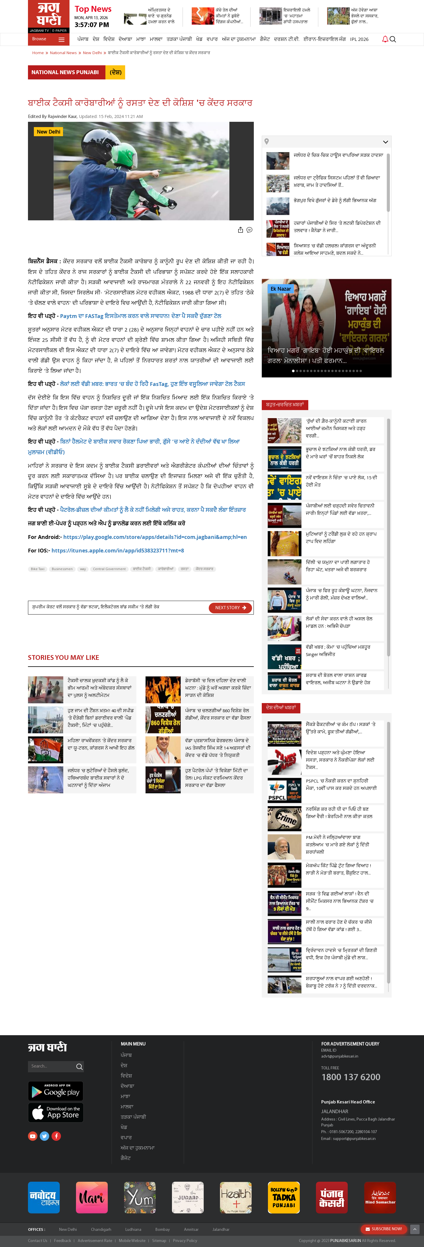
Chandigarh (101, 1230)
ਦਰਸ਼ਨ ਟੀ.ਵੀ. (286, 39)
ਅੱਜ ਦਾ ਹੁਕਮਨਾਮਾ (239, 39)
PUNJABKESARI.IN (345, 1241)
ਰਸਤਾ (184, 569)
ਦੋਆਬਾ (125, 39)
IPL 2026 (359, 39)
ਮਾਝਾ (141, 39)
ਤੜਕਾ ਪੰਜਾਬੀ (179, 39)
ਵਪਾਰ (212, 39)
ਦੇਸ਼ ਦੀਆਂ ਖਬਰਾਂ (281, 707)
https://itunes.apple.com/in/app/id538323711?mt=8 (118, 551)
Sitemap (159, 1241)
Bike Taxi (37, 569)
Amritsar (191, 1230)
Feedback (62, 1241)
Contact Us (37, 1241)
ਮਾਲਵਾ (156, 39)
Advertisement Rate (95, 1241)
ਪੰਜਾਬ (83, 39)
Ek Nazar (281, 289)
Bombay (162, 1230)
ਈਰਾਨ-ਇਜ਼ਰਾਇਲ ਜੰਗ (325, 39)
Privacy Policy (185, 1241)
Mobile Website (132, 1241)
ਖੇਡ (199, 39)
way (83, 569)
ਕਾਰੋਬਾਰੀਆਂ (165, 569)
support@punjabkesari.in (354, 1139)
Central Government (109, 569)
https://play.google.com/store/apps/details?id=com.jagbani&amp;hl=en (155, 537)
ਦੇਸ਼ (96, 39)
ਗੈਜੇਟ (265, 39)
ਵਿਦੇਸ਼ (109, 39)
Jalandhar (221, 1230)
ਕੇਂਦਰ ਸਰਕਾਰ (204, 569)
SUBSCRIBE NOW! (384, 1239)
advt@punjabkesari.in (339, 1056)
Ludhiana (133, 1230)
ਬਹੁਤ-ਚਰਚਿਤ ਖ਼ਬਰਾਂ (285, 404)
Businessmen (62, 569)
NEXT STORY (230, 607)
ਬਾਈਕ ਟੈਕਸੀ (142, 569)
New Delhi (48, 132)
